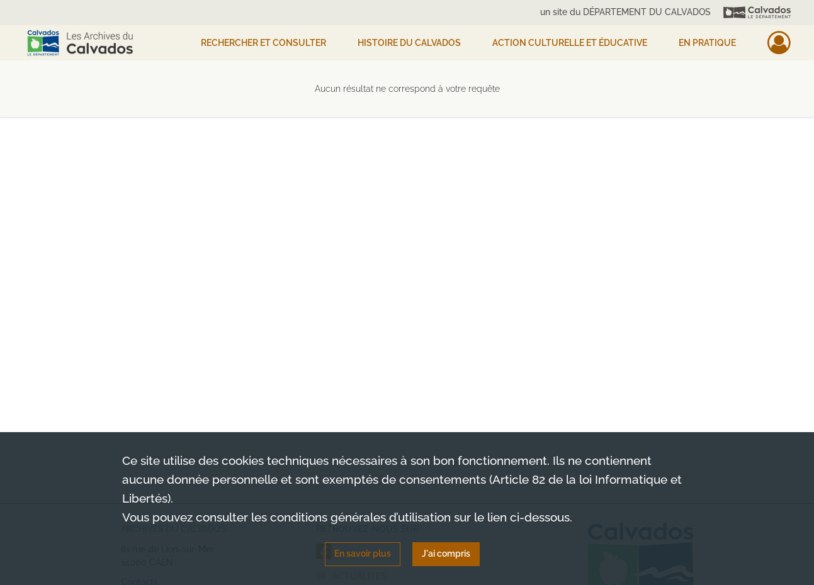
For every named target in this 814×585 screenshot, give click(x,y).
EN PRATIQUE (707, 43)
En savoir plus (362, 554)
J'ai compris (446, 554)
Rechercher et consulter (263, 43)
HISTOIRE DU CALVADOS (409, 43)
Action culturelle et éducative (569, 43)
